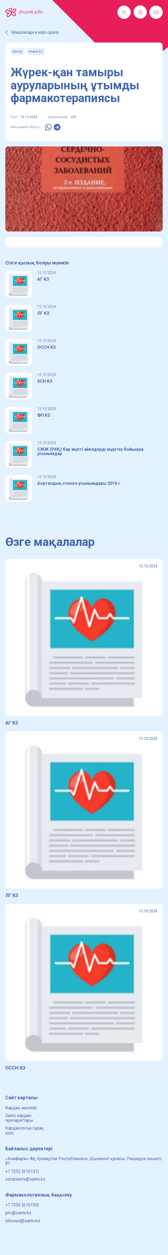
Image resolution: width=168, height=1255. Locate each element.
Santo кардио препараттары (19, 1118)
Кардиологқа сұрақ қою (24, 1130)
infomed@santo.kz (22, 1220)
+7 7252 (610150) (22, 1204)
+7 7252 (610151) (22, 1171)
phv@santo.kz (18, 1212)
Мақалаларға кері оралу (32, 32)
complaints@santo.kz (25, 1179)
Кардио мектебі (21, 1107)
